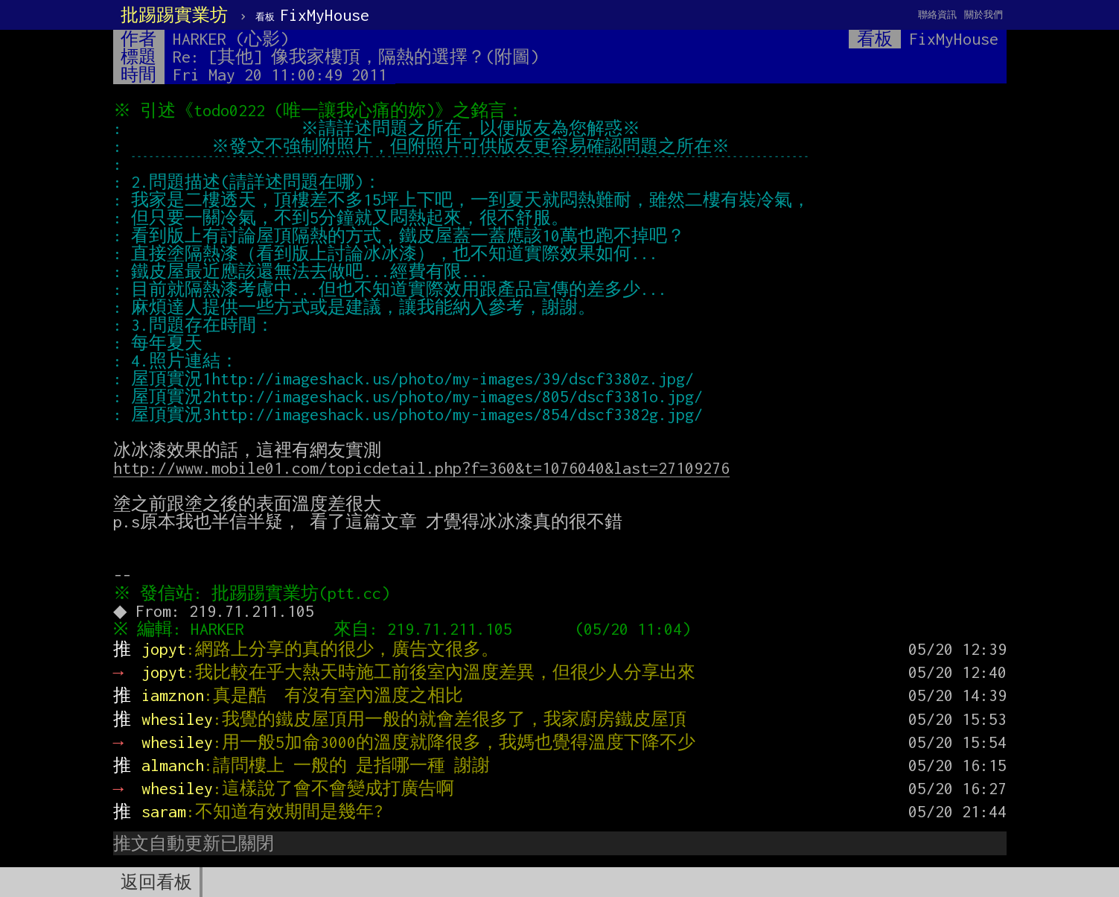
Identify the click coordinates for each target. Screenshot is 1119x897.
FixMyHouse (312, 15)
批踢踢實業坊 (174, 15)
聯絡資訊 (937, 14)
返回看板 (156, 882)
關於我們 (983, 14)
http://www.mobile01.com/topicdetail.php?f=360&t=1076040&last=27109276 (421, 468)
